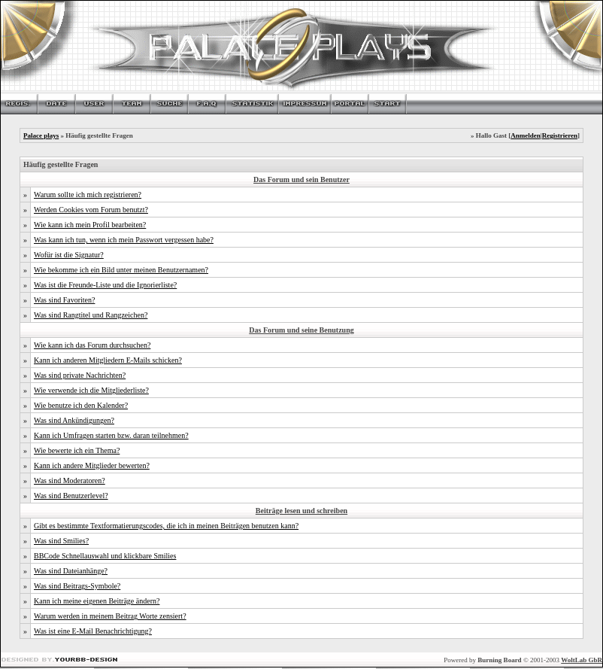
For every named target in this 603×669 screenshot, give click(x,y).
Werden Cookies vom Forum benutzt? (91, 209)
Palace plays (41, 135)
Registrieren (559, 135)
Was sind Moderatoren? (69, 480)
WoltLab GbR (581, 660)
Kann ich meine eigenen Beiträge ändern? (96, 601)
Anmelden (526, 135)
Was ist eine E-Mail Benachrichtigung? (93, 631)
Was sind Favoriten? (64, 300)
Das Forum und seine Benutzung (301, 330)
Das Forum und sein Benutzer (301, 179)
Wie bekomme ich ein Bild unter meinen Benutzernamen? (121, 270)
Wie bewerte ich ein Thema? (77, 450)
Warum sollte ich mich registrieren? (87, 194)
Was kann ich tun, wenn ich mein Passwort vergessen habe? (124, 240)
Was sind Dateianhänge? (71, 571)
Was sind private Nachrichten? (80, 375)
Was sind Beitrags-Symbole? (77, 586)
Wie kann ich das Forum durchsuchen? (92, 345)
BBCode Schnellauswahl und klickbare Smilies (105, 556)
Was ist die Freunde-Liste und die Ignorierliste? (105, 285)
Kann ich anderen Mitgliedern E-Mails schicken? (108, 360)
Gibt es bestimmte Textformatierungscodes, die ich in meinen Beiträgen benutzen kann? (166, 526)
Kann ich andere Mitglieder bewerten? (92, 465)
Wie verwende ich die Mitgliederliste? (91, 390)
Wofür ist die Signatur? (69, 255)
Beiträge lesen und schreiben (301, 510)
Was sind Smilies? (61, 541)
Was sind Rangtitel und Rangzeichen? (90, 315)
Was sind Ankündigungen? (74, 420)
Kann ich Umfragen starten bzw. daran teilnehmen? (111, 435)
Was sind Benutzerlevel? (71, 495)
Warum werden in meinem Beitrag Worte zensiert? (110, 616)
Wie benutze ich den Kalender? (81, 405)
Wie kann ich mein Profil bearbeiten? (90, 224)
